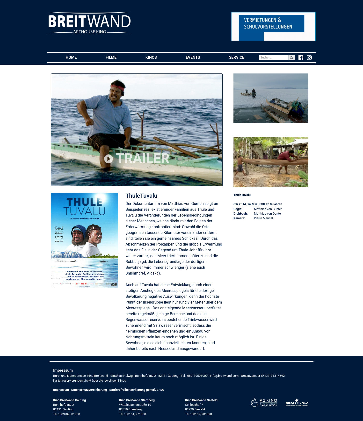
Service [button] (244, 57)
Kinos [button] (158, 57)
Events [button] (200, 57)
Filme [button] (118, 57)
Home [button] (78, 57)
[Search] (274, 57)
